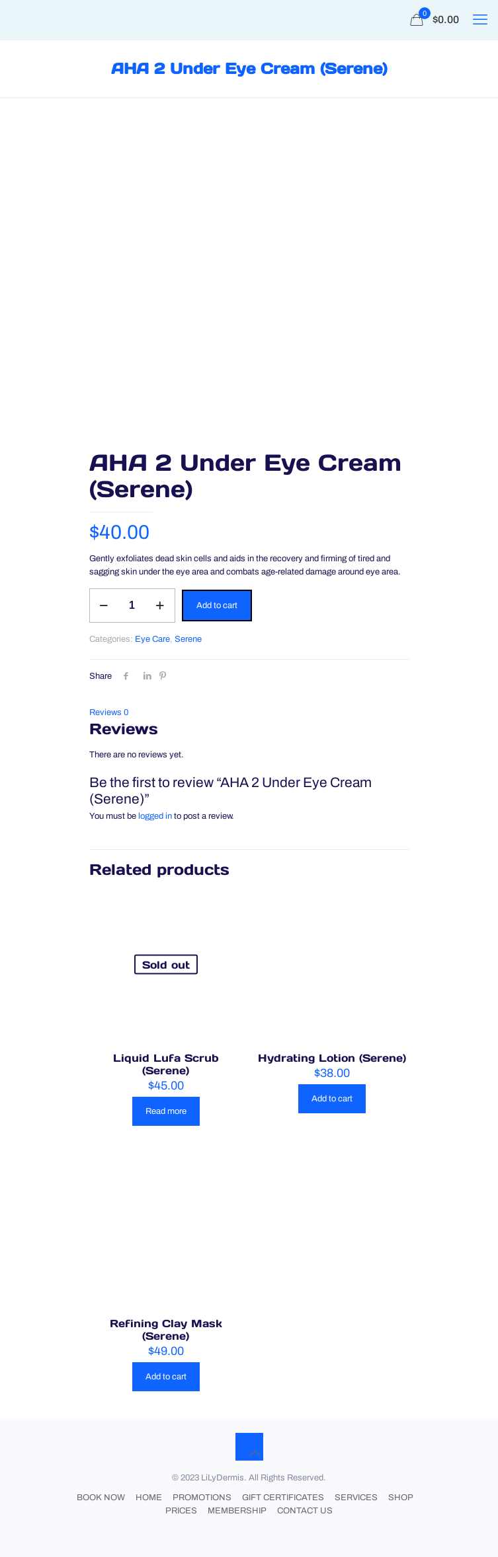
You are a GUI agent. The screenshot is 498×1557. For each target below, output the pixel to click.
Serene (188, 639)
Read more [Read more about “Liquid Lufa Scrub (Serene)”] (166, 1111)
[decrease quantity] (104, 605)
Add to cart (216, 605)
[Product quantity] (132, 605)
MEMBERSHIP (237, 1510)
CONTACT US (305, 1510)
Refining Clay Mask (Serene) (166, 1329)
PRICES (181, 1510)
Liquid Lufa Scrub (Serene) (166, 1064)
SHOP (400, 1497)
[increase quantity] (160, 605)
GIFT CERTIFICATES (283, 1497)
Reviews (108, 712)
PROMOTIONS (202, 1497)
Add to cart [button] (332, 1098)
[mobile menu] (480, 20)
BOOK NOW (101, 1497)
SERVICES (356, 1497)
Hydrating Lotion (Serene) (332, 1057)
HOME (149, 1497)
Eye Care (152, 639)
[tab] (249, 712)
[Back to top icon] (249, 1447)
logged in (155, 816)
